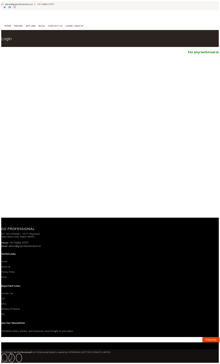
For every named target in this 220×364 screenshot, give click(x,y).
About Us (5, 267)
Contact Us (55, 25)
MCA (3, 304)
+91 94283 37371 (19, 242)
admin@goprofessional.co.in (24, 246)
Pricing (18, 25)
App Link (31, 25)
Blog (42, 25)
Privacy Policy (8, 272)
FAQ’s (4, 277)
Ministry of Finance (10, 309)
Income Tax (7, 293)
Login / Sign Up (74, 25)
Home (7, 25)
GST (3, 299)
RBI (3, 314)
